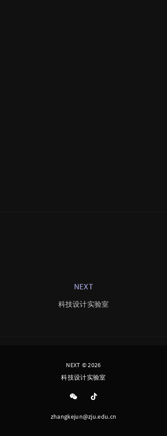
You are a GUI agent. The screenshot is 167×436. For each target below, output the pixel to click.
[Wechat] (73, 396)
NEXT (83, 286)
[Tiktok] (94, 396)
